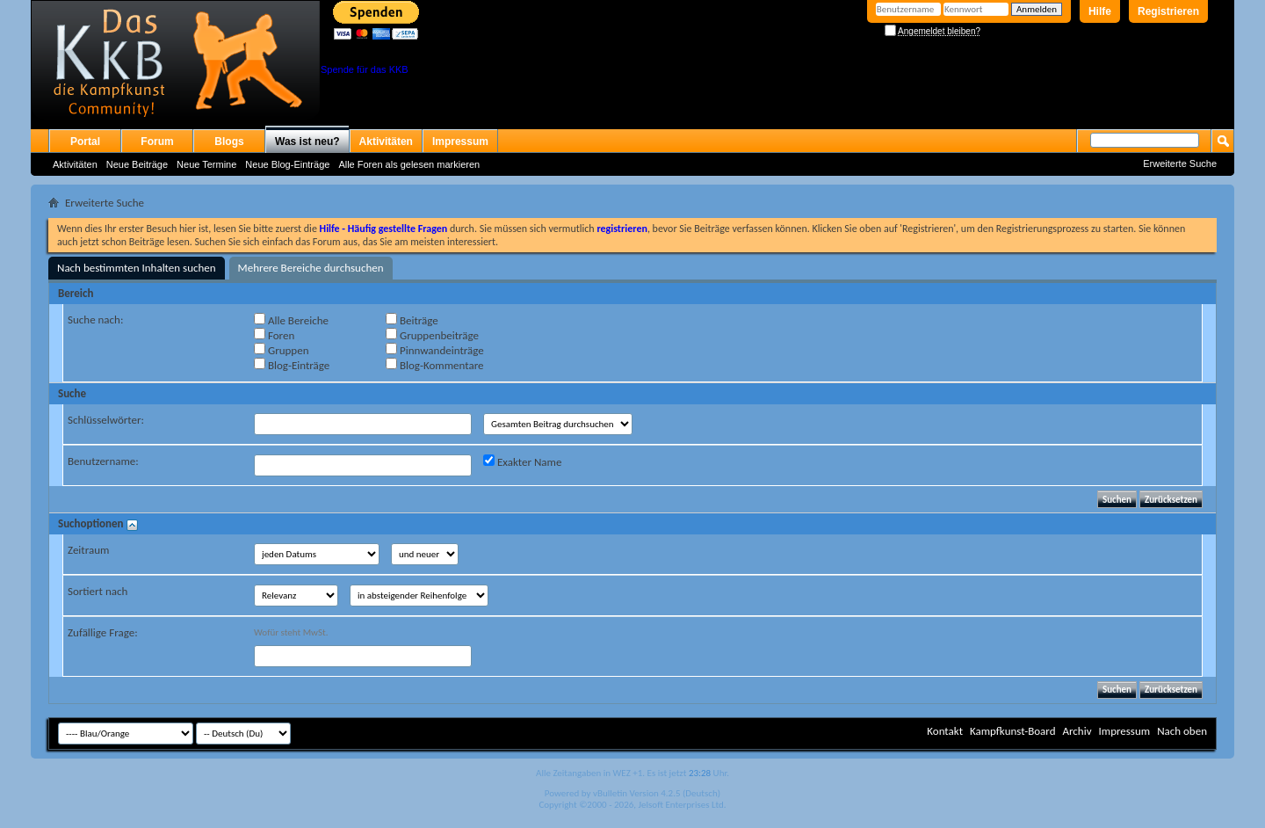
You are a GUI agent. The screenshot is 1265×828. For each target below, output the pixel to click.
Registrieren (1168, 11)
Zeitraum (88, 549)
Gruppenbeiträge (432, 335)
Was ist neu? (307, 141)
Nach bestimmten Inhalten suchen (136, 267)
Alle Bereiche (291, 320)
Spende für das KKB (364, 69)
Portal (85, 141)
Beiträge (412, 320)
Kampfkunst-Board (1013, 730)
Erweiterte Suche (1180, 163)
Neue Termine (206, 164)
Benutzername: (103, 461)
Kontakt (945, 730)
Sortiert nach (97, 591)
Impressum (460, 141)
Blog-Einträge (291, 365)
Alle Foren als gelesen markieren (409, 164)
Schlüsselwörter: (106, 419)
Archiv (1076, 730)
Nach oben (1182, 730)
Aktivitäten (75, 164)
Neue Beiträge (137, 164)
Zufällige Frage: (103, 632)
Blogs (228, 141)
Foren (274, 335)
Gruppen (281, 350)
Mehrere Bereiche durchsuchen (311, 267)
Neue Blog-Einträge (287, 164)
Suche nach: (95, 319)
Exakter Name (522, 461)
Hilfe (1099, 11)
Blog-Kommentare (435, 365)
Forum (157, 141)
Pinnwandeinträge (435, 350)
